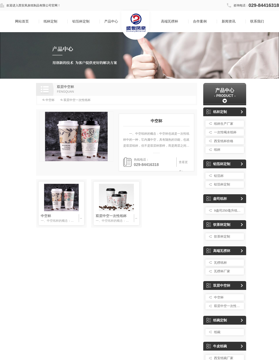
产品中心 (111, 21)
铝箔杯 (219, 176)
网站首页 (22, 21)
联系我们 (257, 21)
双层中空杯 (218, 285)
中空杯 (48, 100)
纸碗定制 (216, 320)
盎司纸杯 (216, 198)
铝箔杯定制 (80, 21)
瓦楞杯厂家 (222, 271)
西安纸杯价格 (223, 141)
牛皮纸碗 (216, 346)
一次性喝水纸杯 (225, 132)
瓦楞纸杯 (220, 262)
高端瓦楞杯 (169, 21)
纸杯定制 (50, 21)
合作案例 (200, 21)
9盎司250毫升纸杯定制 (228, 210)
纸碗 (217, 332)
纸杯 (217, 149)
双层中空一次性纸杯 (76, 100)
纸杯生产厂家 (223, 123)
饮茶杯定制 (218, 224)
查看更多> (183, 163)
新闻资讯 (228, 21)
